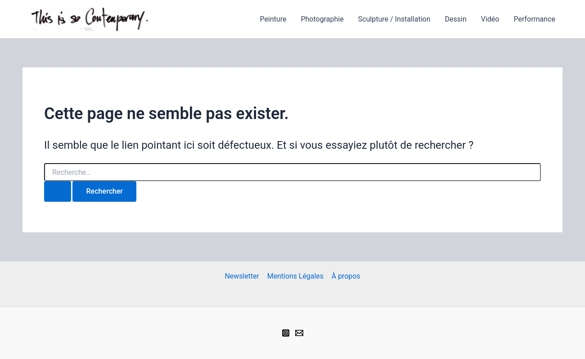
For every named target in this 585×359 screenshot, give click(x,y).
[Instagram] (286, 333)
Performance (534, 19)
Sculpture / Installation (394, 19)
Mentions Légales (295, 276)
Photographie (322, 19)
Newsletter (242, 276)
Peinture (273, 19)
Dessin (455, 19)
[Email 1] (299, 333)
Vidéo (490, 19)
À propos (345, 276)
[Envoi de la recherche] (57, 191)
